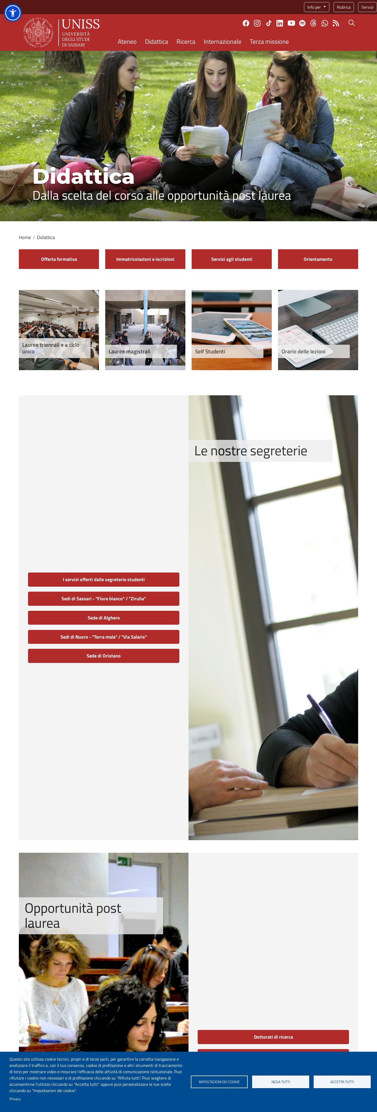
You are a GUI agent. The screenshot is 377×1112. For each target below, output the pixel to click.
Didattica (156, 41)
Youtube (291, 23)
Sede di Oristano (104, 655)
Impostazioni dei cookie (219, 1081)
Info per (314, 7)
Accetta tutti (342, 1081)
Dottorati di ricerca (273, 1036)
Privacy (15, 1099)
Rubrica (344, 7)
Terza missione (269, 41)
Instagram (257, 23)
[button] (12, 12)
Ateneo (127, 41)
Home (25, 237)
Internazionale (222, 41)
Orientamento (318, 259)
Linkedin (279, 23)
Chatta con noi (324, 23)
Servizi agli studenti (231, 259)
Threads (313, 23)
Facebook (246, 23)
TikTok (269, 23)
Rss (336, 23)
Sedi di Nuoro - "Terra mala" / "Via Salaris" (103, 636)
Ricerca (185, 41)
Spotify (302, 23)
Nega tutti (280, 1081)
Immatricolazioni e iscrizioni (145, 259)
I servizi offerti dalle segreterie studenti (104, 579)
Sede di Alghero (104, 617)
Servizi (368, 7)
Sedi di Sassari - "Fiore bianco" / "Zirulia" (104, 598)
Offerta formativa (59, 259)
